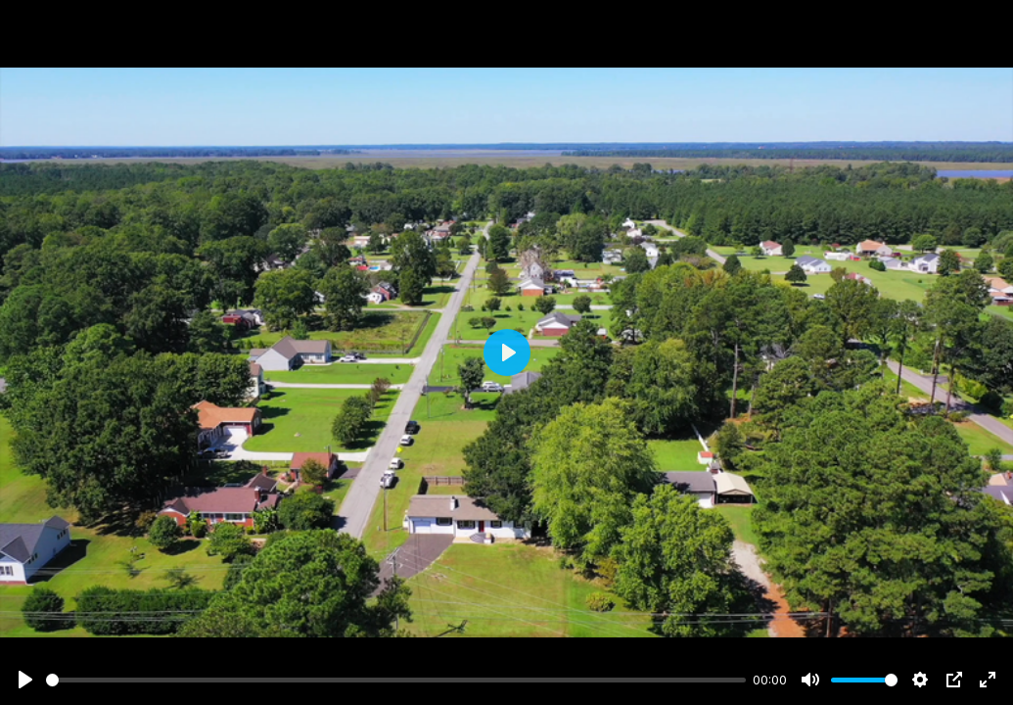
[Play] (25, 679)
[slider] (396, 680)
